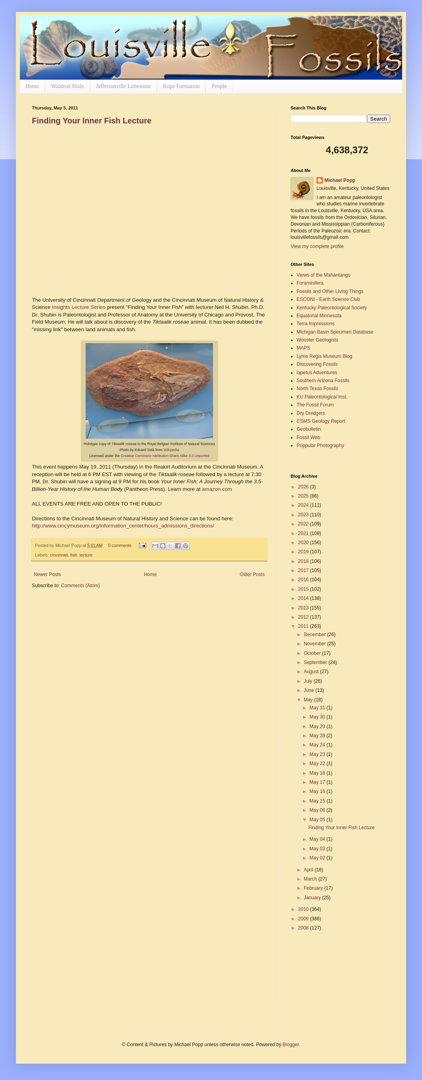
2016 (304, 579)
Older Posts (252, 574)
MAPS (303, 348)
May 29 (317, 726)
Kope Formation (181, 86)
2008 (304, 928)
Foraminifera (310, 283)
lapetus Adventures (317, 372)
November (315, 643)
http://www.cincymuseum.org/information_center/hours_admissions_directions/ (123, 526)
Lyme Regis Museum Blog (324, 356)
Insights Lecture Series (79, 307)
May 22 (317, 763)
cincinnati (59, 555)
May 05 (317, 819)
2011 (304, 626)
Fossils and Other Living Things (330, 291)
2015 (304, 589)
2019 (304, 552)
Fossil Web (308, 437)
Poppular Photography (320, 445)
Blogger (291, 1044)
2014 (304, 598)
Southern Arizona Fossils (323, 380)
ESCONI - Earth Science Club (328, 299)
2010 (304, 909)
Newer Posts (47, 574)
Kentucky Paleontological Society (332, 308)
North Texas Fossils (317, 388)
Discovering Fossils (317, 364)
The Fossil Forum (315, 405)
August (312, 671)
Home (32, 86)
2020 (304, 542)
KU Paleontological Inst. (322, 397)
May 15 (317, 801)
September (316, 662)
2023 (304, 515)
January (313, 897)
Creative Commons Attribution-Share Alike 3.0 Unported (165, 456)
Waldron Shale (67, 86)
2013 (304, 608)
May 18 (317, 773)
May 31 (317, 708)
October (313, 653)
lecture (86, 555)
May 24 (317, 745)
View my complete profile (317, 246)
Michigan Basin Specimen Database (335, 332)
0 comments (119, 545)
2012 (304, 617)
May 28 (317, 735)
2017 (304, 570)
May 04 (317, 839)
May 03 (317, 849)
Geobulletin (309, 429)
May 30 (317, 717)
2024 (304, 505)
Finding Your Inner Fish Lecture (91, 120)
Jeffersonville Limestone (123, 86)
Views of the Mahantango (323, 275)
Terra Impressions (315, 323)
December (315, 634)
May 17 (317, 782)
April (309, 870)
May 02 (317, 858)
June (309, 690)
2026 (304, 487)
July (309, 681)
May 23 (317, 754)
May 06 (317, 810)
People (219, 86)
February (314, 888)
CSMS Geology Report (321, 421)
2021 (304, 533)
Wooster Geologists (317, 340)
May (309, 700)
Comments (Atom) (80, 585)
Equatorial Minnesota (319, 315)
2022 (304, 524)
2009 (304, 919)
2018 (304, 561)
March (311, 879)
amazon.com (217, 489)
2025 (304, 496)
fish (73, 555)
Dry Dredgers (311, 413)
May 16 (317, 791)
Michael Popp (339, 180)
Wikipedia (171, 450)
